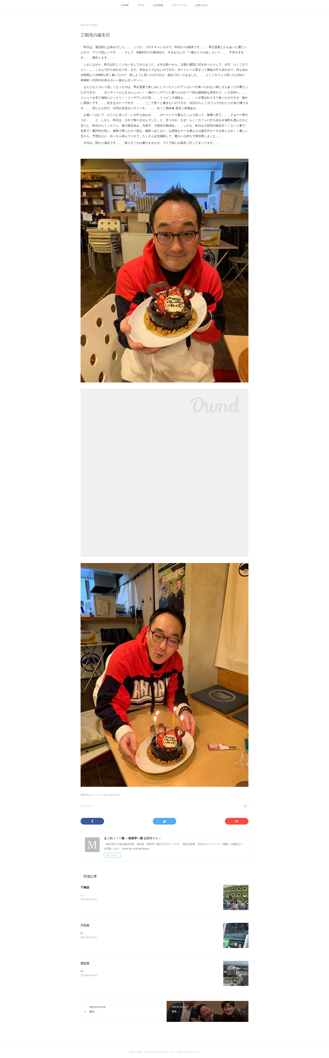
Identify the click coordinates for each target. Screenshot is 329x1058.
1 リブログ (86, 806)
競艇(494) (85, 795)
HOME (125, 5)
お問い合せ (201, 5)
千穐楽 (85, 887)
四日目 (85, 963)
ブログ (141, 5)
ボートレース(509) (99, 795)
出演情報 (158, 5)
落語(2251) (115, 795)
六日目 (85, 925)
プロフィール (179, 5)
